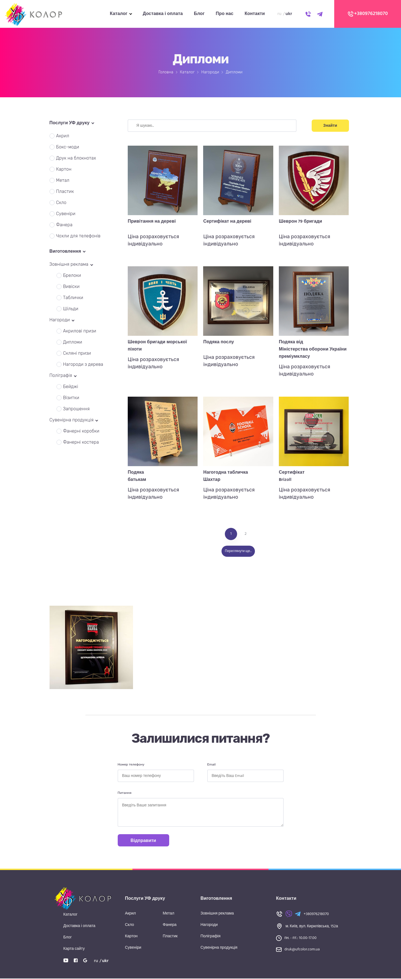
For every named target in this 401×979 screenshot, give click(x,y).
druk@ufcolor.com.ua (302, 949)
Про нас (224, 14)
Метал (63, 180)
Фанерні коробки (81, 431)
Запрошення (76, 408)
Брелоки (72, 275)
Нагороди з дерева (83, 364)
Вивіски (71, 286)
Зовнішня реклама (217, 913)
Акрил (62, 135)
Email (211, 764)
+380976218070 (367, 14)
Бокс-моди (67, 147)
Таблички (73, 297)
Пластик (65, 191)
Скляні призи (77, 353)
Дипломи (72, 342)
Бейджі (70, 386)
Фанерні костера (81, 442)
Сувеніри (66, 213)
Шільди (70, 308)
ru (279, 14)
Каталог (118, 14)
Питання (125, 793)
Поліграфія (211, 936)
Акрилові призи (79, 331)
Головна (166, 72)
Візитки (71, 397)
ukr (289, 14)
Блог (199, 14)
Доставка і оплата (163, 14)
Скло (61, 202)
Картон (64, 169)
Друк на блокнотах (76, 158)
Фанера (64, 224)
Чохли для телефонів (78, 235)
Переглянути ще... (238, 551)
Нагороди (210, 72)
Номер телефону (131, 764)
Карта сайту (74, 949)
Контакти (255, 14)
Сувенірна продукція (219, 948)
